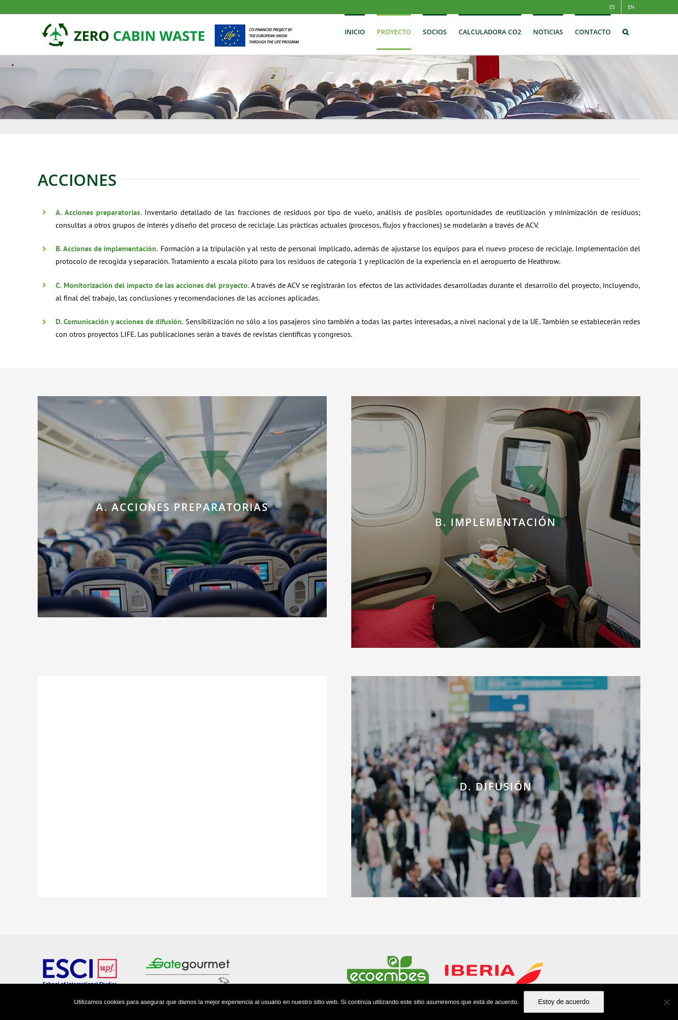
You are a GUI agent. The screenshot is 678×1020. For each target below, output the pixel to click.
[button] (625, 32)
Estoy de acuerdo (563, 1001)
